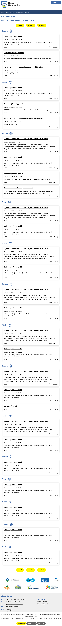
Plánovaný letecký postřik (14, 53)
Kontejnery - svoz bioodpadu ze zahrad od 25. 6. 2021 (23, 67)
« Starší (19, 25)
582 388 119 (9, 602)
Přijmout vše (21, 623)
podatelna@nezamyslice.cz (14, 604)
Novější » (42, 25)
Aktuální (30, 25)
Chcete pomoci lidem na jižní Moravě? (18, 188)
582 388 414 (16, 602)
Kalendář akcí (10, 12)
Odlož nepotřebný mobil (13, 36)
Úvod (2, 12)
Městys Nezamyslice (12, 606)
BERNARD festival (10, 406)
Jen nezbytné (32, 623)
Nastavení (41, 623)
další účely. (34, 616)
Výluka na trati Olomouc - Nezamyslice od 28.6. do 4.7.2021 (26, 139)
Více (5, 47)
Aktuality (55, 47)
